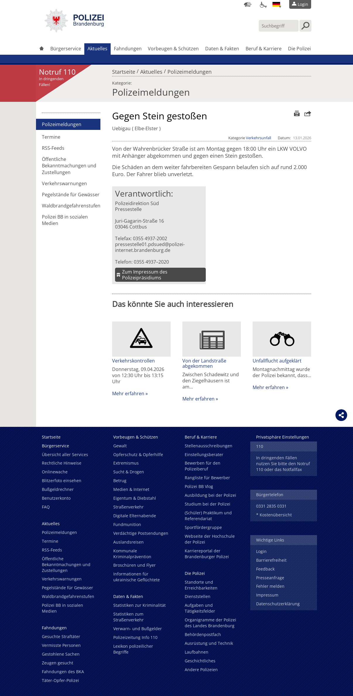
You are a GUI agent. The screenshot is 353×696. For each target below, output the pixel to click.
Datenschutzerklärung (278, 603)
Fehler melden (270, 586)
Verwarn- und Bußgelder (137, 628)
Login (261, 551)
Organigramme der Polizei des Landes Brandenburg (210, 622)
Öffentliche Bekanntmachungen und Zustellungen (69, 165)
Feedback (265, 569)
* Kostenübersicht (274, 515)
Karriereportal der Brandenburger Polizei (207, 553)
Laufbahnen (196, 652)
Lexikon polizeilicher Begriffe (133, 649)
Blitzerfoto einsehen (61, 480)
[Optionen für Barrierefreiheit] (262, 4)
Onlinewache (55, 472)
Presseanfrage (270, 577)
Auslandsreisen (128, 542)
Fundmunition (127, 524)
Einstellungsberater (204, 454)
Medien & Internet (131, 489)
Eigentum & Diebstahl (134, 498)
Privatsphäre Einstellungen (282, 437)
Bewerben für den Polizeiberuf (202, 466)
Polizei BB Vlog (199, 486)
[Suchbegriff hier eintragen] (279, 26)
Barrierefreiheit (271, 560)
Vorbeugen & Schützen (173, 48)
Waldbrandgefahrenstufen (71, 205)
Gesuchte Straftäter (61, 636)
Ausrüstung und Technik (209, 643)
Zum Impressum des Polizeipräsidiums (144, 275)
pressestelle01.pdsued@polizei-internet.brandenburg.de (150, 247)
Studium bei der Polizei (207, 504)
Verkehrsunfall (258, 137)
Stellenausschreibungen (208, 445)
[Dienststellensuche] (247, 4)
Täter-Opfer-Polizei (60, 680)
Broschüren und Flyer (134, 565)
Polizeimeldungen (189, 70)
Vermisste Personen (61, 645)
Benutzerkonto (56, 498)
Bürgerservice (65, 48)
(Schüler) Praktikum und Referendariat (208, 515)
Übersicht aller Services (65, 454)
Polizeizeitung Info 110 (135, 637)
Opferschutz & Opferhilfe (138, 454)
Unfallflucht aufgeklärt (277, 360)
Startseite (123, 70)
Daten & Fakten (222, 48)
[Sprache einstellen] (276, 4)
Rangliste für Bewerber (207, 477)
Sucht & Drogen (128, 472)
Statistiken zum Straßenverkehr (128, 617)
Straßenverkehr (128, 507)
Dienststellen (197, 596)
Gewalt (120, 445)
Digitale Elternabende (134, 515)
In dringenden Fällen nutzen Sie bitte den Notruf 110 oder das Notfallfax (283, 463)
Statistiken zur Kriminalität (139, 605)
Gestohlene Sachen (61, 654)
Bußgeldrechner (58, 489)
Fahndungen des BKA (63, 671)
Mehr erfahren (128, 393)
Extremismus (126, 463)
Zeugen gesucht (57, 663)
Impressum (267, 595)
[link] (74, 31)
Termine (51, 137)
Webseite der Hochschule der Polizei (210, 539)
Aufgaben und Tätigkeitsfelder (200, 608)
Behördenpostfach (203, 634)
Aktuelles (97, 48)
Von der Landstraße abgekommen (204, 363)
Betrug (119, 480)
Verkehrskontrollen (133, 360)
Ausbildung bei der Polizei (210, 495)
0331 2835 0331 (271, 506)
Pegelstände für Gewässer (71, 194)
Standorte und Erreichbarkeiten (201, 585)
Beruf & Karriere (264, 48)
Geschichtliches (200, 661)
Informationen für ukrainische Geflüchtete (136, 576)
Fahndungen (128, 48)
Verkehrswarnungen (64, 183)
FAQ (46, 507)
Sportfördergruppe (203, 527)
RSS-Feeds (53, 148)
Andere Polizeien (201, 669)
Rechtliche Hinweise (61, 463)
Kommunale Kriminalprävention (132, 553)
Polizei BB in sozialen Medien (65, 220)
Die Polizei (299, 48)
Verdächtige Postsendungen (140, 533)
